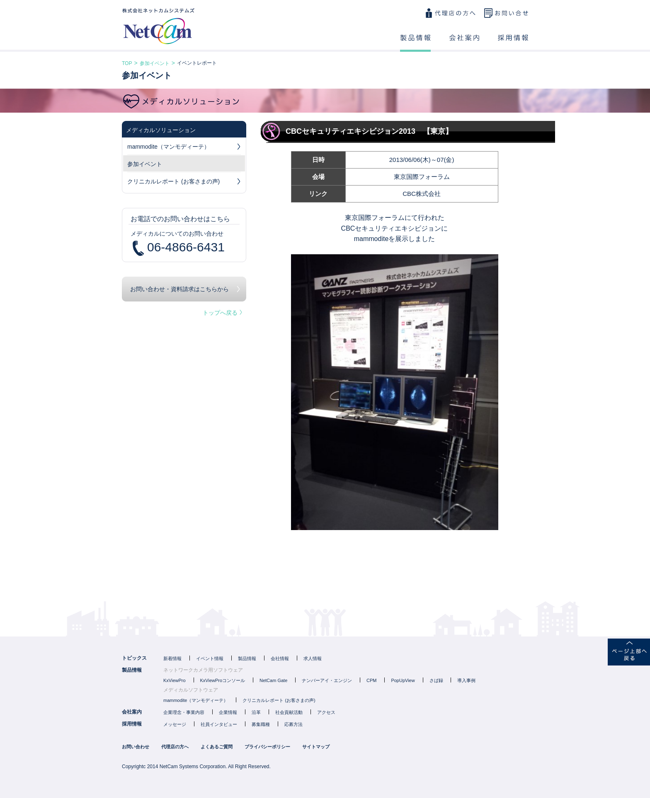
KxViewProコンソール (222, 680)
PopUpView (403, 680)
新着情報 (172, 658)
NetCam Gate (273, 680)
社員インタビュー (219, 724)
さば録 (436, 680)
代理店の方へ (450, 13)
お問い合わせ (506, 13)
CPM (371, 680)
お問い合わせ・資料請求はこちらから (179, 289)
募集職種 (261, 724)
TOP (127, 63)
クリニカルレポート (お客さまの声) (184, 182)
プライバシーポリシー (267, 746)
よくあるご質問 (217, 746)
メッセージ (174, 724)
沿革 (256, 712)
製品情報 (415, 43)
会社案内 (464, 43)
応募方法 (293, 724)
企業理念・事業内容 (183, 712)
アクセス (326, 712)
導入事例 (466, 680)
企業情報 (228, 712)
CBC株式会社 (422, 193)
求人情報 (312, 658)
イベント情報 (209, 658)
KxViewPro (174, 680)
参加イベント (155, 63)
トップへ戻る (222, 312)
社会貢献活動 (289, 712)
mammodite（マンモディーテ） (184, 148)
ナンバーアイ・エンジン (327, 680)
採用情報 (513, 43)
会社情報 (280, 658)
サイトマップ (316, 746)
